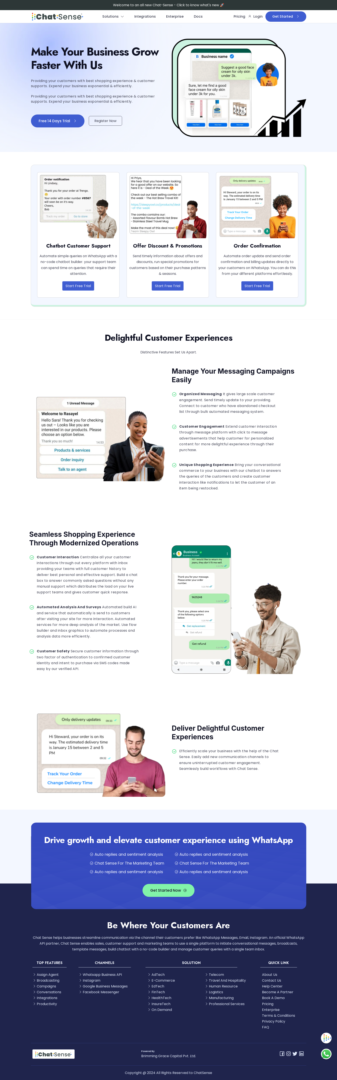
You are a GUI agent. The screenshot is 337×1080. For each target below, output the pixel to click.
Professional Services (225, 1003)
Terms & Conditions (278, 1015)
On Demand (159, 1009)
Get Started (285, 16)
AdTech (156, 974)
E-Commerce (161, 980)
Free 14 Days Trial (58, 121)
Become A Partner (277, 992)
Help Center (272, 986)
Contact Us (271, 980)
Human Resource (221, 986)
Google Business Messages (103, 986)
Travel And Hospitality (225, 980)
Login (255, 16)
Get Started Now (168, 890)
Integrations (145, 16)
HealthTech (159, 997)
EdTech (155, 986)
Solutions (113, 16)
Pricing (239, 16)
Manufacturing (219, 997)
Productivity (44, 1003)
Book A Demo (273, 997)
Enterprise (175, 16)
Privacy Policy (273, 1021)
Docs (198, 16)
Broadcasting (45, 980)
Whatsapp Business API (100, 974)
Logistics (214, 992)
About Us (269, 974)
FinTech (156, 992)
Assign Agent (45, 974)
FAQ (265, 1027)
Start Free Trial (78, 285)
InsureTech (158, 1003)
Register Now (105, 120)
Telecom (214, 974)
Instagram (89, 980)
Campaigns (44, 986)
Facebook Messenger (98, 992)
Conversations (46, 992)
